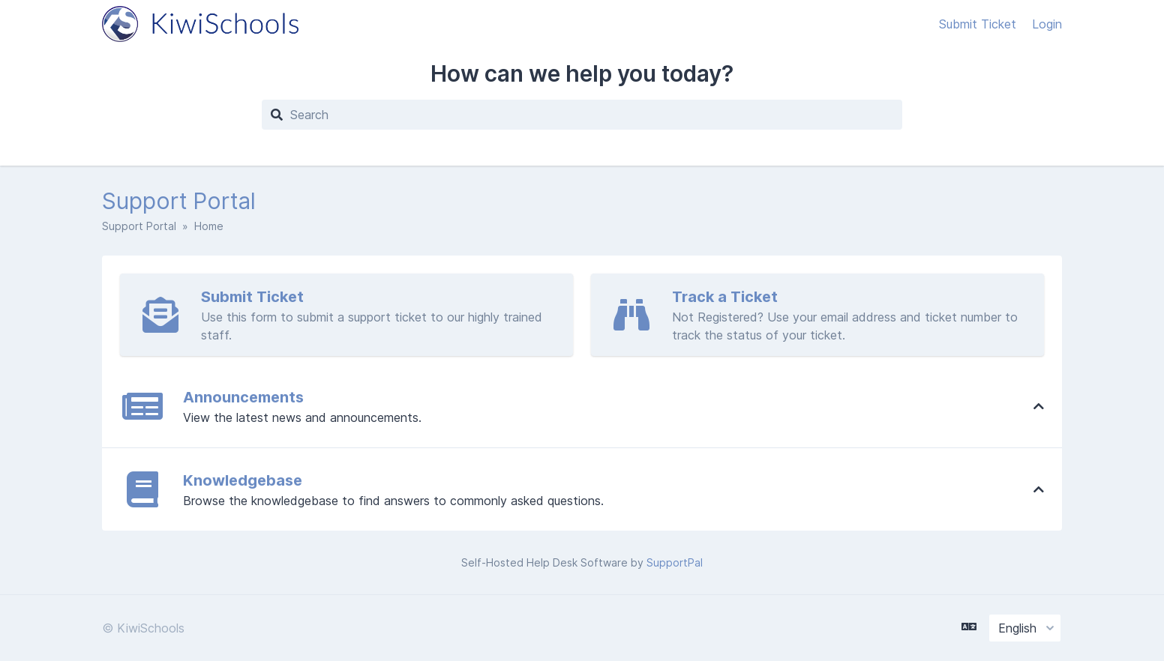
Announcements (243, 397)
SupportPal (674, 562)
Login (1047, 23)
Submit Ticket (979, 23)
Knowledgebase (242, 480)
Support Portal (139, 226)
